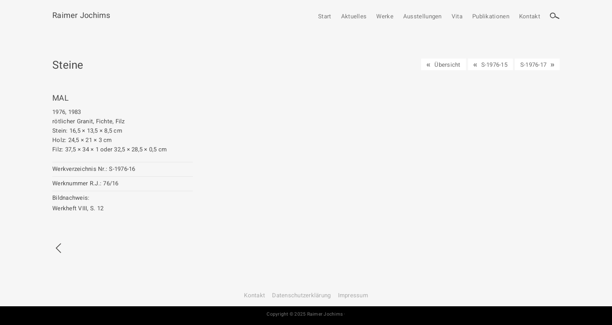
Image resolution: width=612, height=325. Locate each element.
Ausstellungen (422, 17)
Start (324, 17)
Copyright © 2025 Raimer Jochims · (306, 314)
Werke (384, 17)
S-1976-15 (494, 64)
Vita (457, 17)
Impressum (353, 295)
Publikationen (490, 17)
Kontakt (529, 17)
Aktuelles (354, 17)
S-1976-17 (533, 64)
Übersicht (447, 64)
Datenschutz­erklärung (301, 295)
